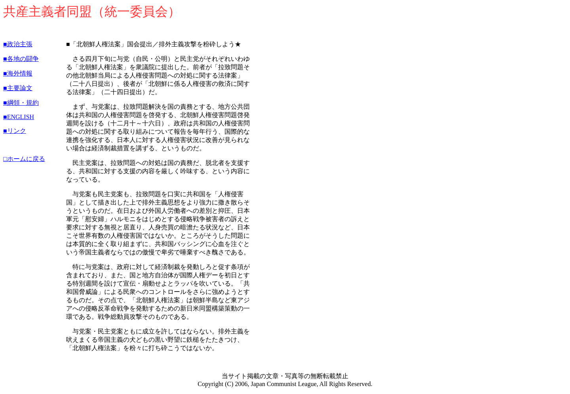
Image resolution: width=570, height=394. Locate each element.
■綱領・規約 (21, 102)
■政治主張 (17, 44)
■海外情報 (17, 73)
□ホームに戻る (24, 158)
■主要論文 (17, 88)
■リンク (14, 130)
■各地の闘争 (21, 58)
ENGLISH (20, 117)
